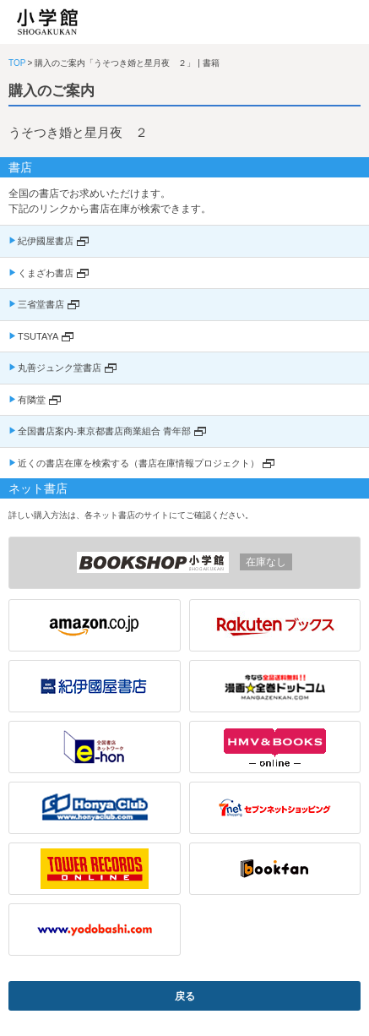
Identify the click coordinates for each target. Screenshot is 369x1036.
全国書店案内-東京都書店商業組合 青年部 (104, 431)
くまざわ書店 (45, 273)
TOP (16, 63)
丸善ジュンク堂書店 (59, 368)
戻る (185, 996)
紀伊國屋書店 (45, 241)
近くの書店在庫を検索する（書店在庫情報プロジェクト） (138, 463)
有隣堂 (32, 400)
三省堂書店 (41, 304)
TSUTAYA (38, 336)
